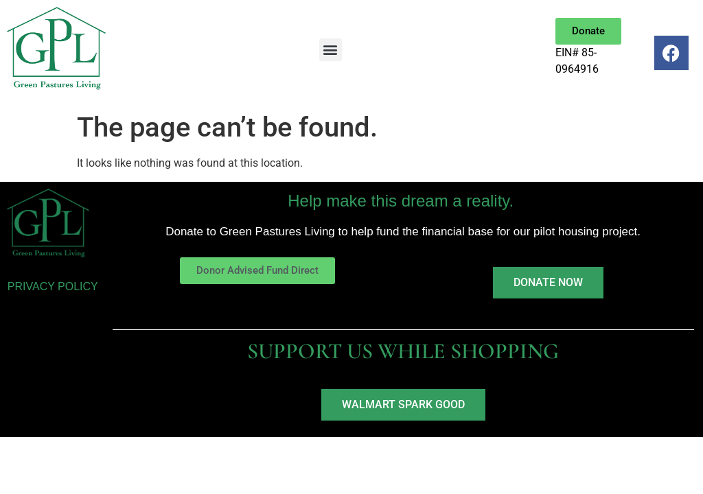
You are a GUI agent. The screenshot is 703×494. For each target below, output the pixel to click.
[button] (330, 49)
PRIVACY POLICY (53, 286)
